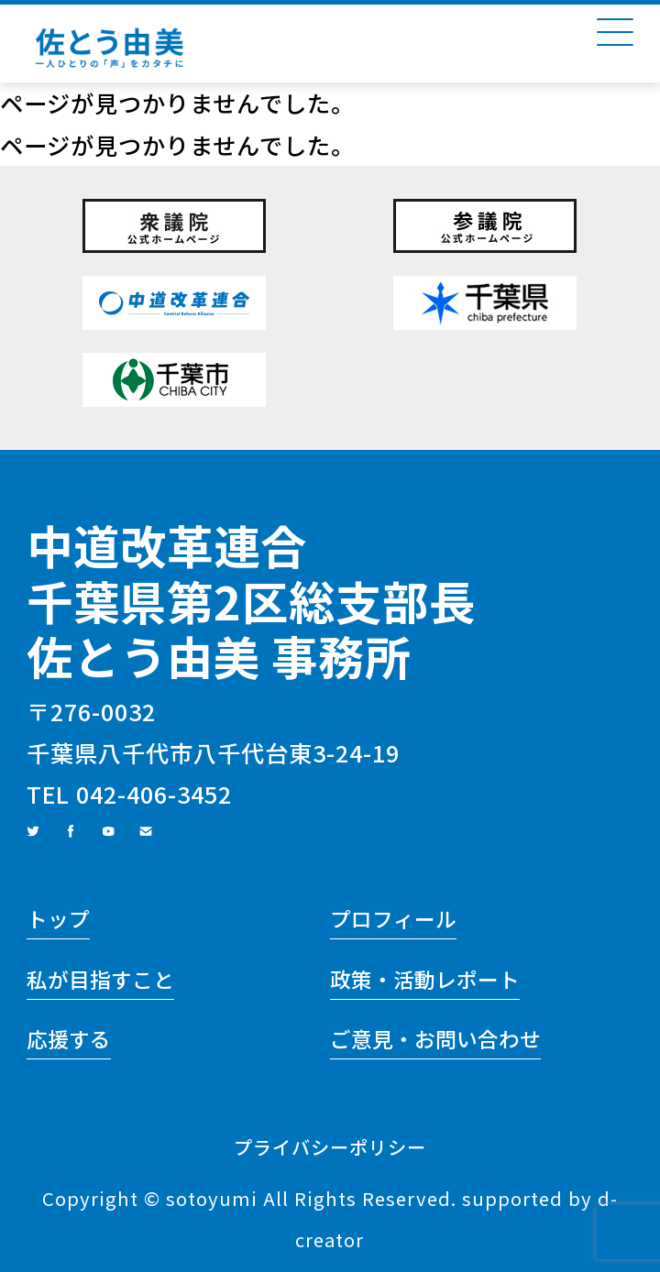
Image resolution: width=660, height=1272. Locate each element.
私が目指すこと (100, 979)
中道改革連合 (167, 544)
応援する (69, 1039)
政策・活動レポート (425, 979)
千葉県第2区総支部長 (251, 600)
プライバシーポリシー (330, 1147)
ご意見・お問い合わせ (435, 1039)
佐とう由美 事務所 (219, 655)
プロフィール (393, 919)
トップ (58, 919)
